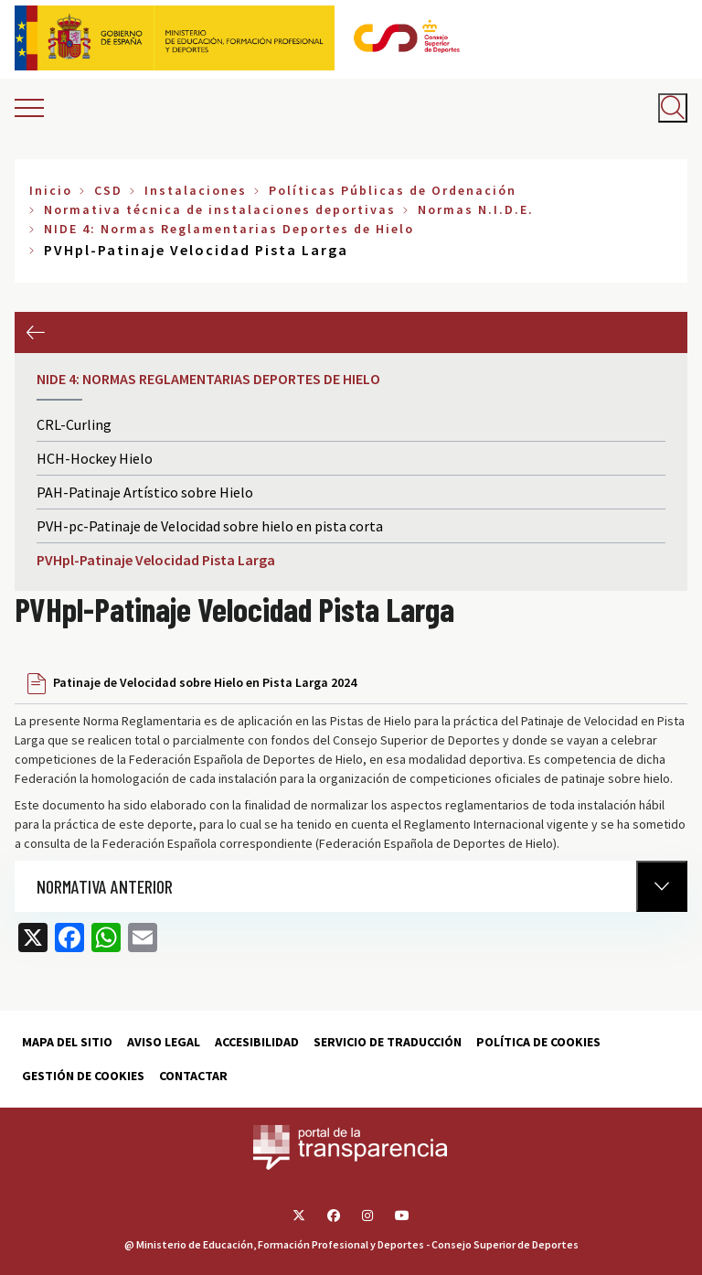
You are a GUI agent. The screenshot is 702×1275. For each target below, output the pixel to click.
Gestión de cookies (83, 1075)
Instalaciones (195, 190)
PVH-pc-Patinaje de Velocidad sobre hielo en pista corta (210, 526)
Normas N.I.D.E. (476, 209)
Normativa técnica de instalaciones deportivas (220, 209)
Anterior (35, 332)
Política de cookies (538, 1042)
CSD (108, 190)
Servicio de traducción (388, 1042)
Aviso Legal (163, 1042)
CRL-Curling (74, 424)
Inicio (50, 190)
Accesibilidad (257, 1042)
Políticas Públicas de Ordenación (392, 190)
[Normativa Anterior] (661, 886)
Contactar (193, 1075)
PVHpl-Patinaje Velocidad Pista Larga (156, 560)
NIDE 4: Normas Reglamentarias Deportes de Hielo (229, 228)
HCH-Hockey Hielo (95, 458)
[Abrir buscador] (672, 108)
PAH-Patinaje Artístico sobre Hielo (145, 492)
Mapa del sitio (67, 1042)
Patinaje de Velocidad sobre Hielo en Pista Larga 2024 (204, 682)
